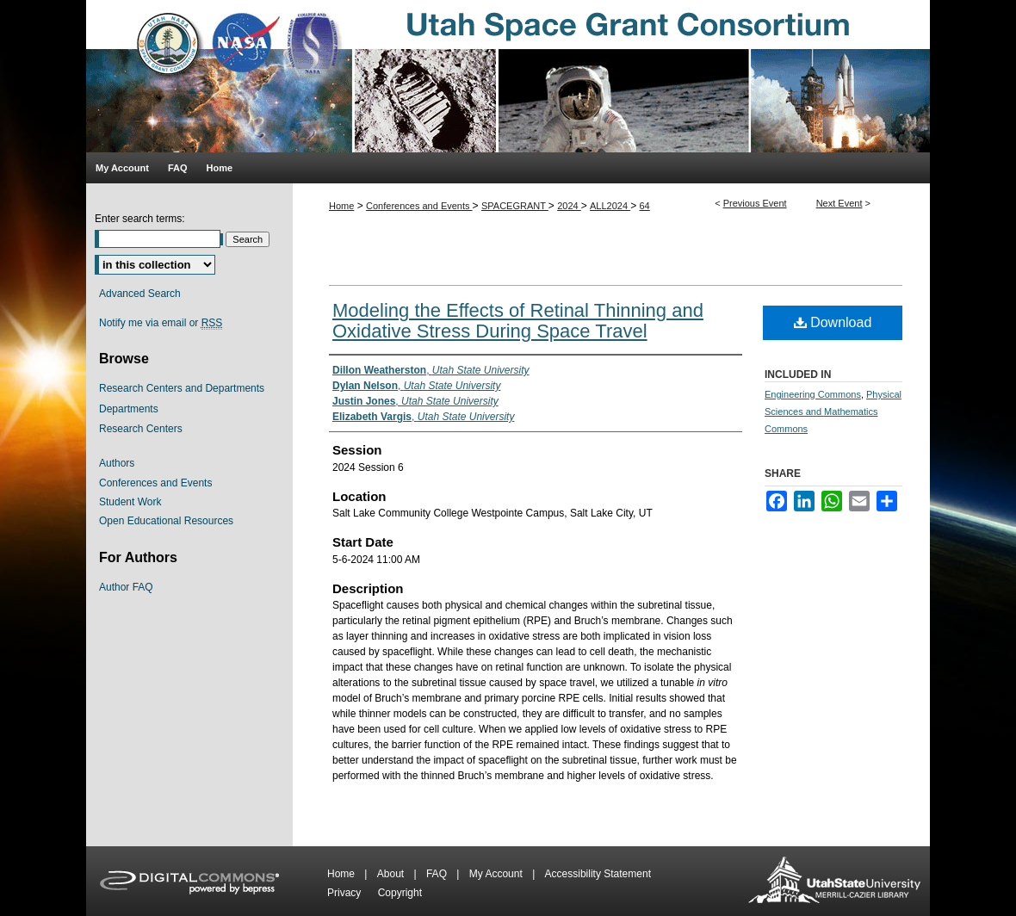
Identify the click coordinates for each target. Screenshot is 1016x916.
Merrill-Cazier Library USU (834, 881)
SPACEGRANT (514, 206)
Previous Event (755, 203)
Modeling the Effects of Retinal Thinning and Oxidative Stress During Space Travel (517, 321)
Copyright (400, 893)
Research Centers (141, 429)
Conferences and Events (419, 206)
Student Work (130, 502)
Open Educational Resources (166, 521)
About (392, 874)
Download (833, 322)
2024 (569, 206)
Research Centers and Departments (181, 388)
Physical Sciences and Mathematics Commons (833, 411)
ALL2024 (610, 206)
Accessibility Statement (598, 874)
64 (645, 206)
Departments (128, 409)
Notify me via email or (160, 323)
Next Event (839, 203)
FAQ (437, 874)
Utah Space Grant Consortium (508, 76)
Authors (116, 463)
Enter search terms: (140, 219)
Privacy (345, 893)
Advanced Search (140, 294)
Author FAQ (126, 587)
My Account (497, 874)
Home (341, 206)
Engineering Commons (813, 394)
